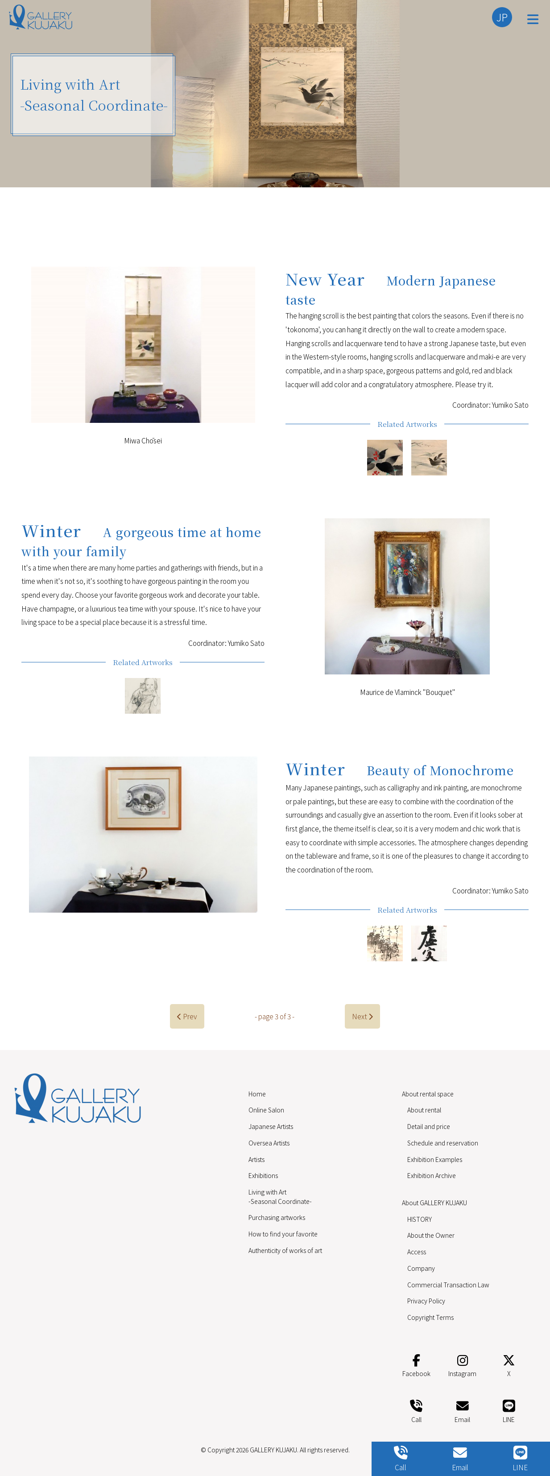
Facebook (416, 1364)
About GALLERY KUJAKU (434, 1202)
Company (421, 1268)
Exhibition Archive (431, 1175)
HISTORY (419, 1219)
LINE (509, 1409)
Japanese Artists (270, 1126)
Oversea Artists (268, 1142)
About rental (424, 1109)
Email (462, 1409)
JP (502, 17)
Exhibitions (263, 1175)
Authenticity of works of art (285, 1250)
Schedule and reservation (442, 1142)
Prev (187, 1016)
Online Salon (266, 1109)
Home (257, 1093)
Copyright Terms (430, 1317)
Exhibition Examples (434, 1159)
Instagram (462, 1364)
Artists (256, 1159)
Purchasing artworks (276, 1217)
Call (416, 1409)
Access (416, 1251)
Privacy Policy (426, 1300)
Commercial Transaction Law (448, 1284)
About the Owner (431, 1235)
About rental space (428, 1093)
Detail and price (428, 1126)
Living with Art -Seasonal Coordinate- (280, 1196)
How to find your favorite (283, 1233)
